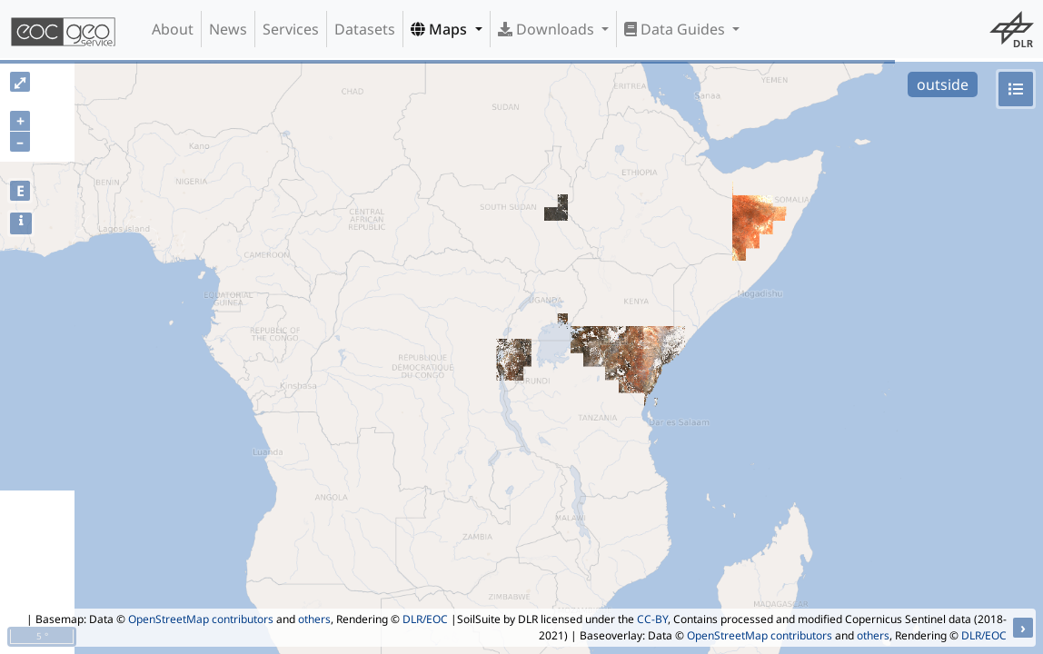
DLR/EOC (425, 619)
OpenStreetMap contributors (200, 619)
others (314, 619)
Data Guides (676, 29)
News (228, 29)
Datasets (364, 29)
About (173, 29)
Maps (441, 29)
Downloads (548, 29)
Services (291, 29)
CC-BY (652, 619)
